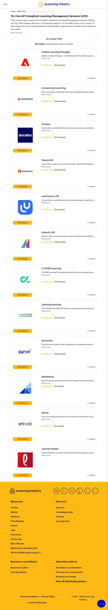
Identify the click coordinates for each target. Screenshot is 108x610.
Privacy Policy (48, 596)
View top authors (19, 572)
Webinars (15, 516)
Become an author (19, 567)
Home (13, 11)
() (53, 65)
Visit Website (22, 78)
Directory (21, 11)
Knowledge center (64, 512)
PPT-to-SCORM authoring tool (26, 552)
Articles (14, 507)
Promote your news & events (69, 572)
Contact (60, 516)
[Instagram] (95, 491)
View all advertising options (72, 581)
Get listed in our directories (68, 567)
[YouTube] (80, 491)
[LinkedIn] (72, 491)
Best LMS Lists (17, 543)
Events (14, 525)
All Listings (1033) (54, 39)
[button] (16, 33)
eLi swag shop (62, 521)
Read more (46, 58)
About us (60, 507)
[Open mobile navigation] (5, 4)
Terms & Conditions (29, 596)
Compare (92, 78)
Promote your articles (66, 576)
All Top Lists (16, 539)
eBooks (14, 512)
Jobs (13, 530)
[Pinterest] (87, 491)
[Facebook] (56, 491)
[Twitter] (64, 491)
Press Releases (17, 521)
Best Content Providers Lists (24, 548)
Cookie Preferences (37, 602)
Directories (16, 534)
